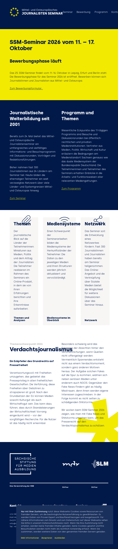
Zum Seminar (18, 198)
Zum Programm (71, 188)
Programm (101, 12)
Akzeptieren (46, 538)
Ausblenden (60, 538)
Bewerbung (83, 12)
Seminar (68, 12)
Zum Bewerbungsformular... (26, 88)
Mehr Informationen (30, 538)
